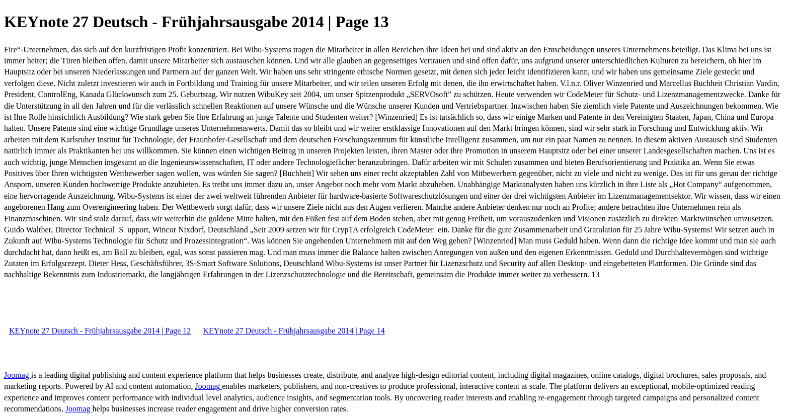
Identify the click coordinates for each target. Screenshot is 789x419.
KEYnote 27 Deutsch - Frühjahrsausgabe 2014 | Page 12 (100, 330)
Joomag (17, 375)
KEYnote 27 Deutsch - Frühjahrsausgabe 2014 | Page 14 (293, 330)
